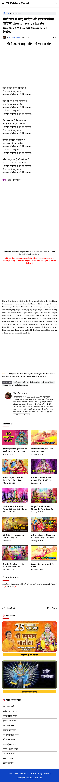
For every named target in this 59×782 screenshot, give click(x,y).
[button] (3, 3)
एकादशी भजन (8, 758)
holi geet (25, 382)
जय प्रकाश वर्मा (8, 706)
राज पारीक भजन (9, 753)
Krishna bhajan (8, 385)
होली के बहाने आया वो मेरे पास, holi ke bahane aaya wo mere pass (43, 536)
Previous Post (9, 608)
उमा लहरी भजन (8, 725)
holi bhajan (17, 13)
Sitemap (48, 774)
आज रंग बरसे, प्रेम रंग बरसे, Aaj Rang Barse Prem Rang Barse (13, 479)
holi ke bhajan (35, 382)
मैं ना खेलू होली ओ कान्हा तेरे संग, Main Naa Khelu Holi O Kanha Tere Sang (13, 565)
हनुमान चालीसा (8, 763)
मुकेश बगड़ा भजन (9, 721)
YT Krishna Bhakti (17, 3)
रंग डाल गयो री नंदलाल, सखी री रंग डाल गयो (42, 565)
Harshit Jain (20, 393)
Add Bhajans (12, 774)
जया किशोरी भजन (9, 730)
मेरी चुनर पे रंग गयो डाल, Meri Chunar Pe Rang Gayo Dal (42, 508)
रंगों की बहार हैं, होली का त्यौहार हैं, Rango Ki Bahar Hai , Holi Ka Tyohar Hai (14, 508)
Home (6, 13)
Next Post (51, 608)
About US (24, 774)
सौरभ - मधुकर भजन (10, 749)
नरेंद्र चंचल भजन (9, 739)
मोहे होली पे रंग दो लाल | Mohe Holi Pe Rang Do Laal (13, 536)
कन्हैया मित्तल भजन (10, 711)
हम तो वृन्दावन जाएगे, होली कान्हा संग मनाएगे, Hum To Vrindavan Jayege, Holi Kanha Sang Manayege (15, 450)
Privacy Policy (36, 774)
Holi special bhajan (47, 382)
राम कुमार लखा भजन (10, 735)
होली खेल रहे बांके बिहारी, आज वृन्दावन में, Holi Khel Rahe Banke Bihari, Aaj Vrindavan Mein (41, 479)
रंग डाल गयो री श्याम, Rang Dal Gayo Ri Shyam (42, 450)
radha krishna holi (21, 385)
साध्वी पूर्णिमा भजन (9, 744)
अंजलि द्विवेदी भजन (10, 716)
